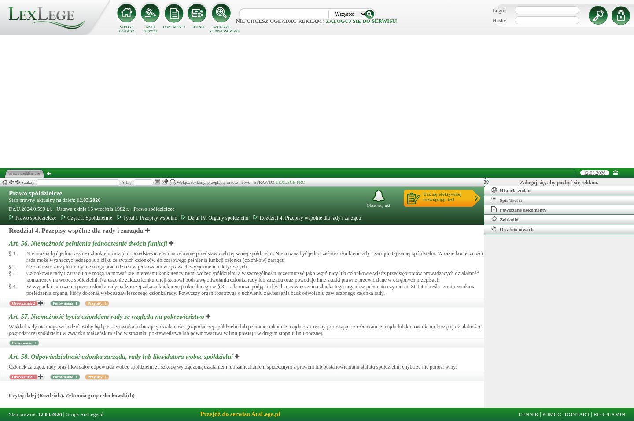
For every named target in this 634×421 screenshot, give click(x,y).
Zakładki (505, 219)
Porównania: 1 (65, 303)
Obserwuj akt (379, 199)
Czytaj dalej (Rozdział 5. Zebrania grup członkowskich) (72, 395)
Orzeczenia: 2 (23, 303)
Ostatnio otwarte (512, 229)
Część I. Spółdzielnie (86, 218)
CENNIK (198, 27)
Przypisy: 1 (97, 303)
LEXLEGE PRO (290, 182)
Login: (500, 10)
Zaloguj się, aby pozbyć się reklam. (559, 182)
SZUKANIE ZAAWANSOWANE (222, 29)
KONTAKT (577, 414)
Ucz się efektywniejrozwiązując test (442, 196)
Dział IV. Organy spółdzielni (215, 218)
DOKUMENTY (174, 27)
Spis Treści (506, 200)
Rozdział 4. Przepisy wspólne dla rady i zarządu (307, 218)
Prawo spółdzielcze (35, 193)
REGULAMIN (609, 414)
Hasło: (499, 21)
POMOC (551, 414)
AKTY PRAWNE (150, 29)
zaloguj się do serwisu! (362, 21)
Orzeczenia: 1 (23, 377)
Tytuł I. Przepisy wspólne (147, 218)
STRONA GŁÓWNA (127, 29)
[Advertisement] (317, 101)
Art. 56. (89, 243)
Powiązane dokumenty (518, 209)
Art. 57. (107, 316)
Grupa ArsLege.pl (84, 414)
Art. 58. (122, 356)
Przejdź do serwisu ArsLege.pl (240, 414)
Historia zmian (511, 190)
